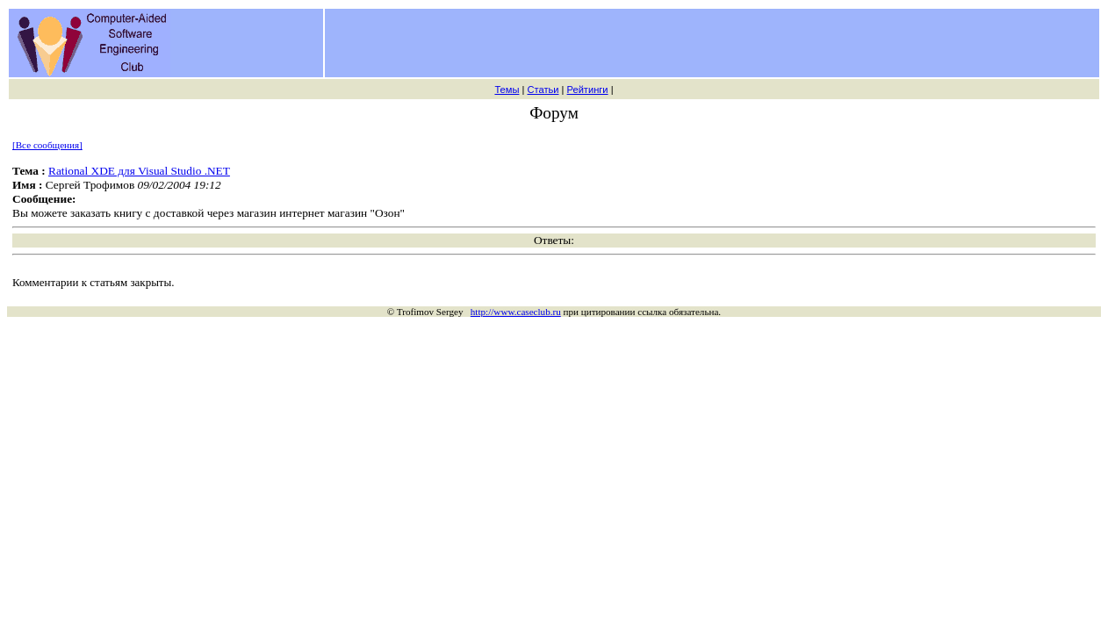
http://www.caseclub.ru (516, 311)
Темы (506, 89)
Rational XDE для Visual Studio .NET (139, 170)
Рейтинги (587, 89)
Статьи (542, 89)
